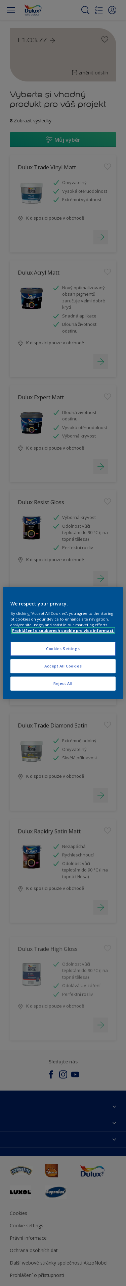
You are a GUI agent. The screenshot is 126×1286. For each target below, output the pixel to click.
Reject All (63, 683)
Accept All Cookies (63, 665)
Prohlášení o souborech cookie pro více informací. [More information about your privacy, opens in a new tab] (63, 630)
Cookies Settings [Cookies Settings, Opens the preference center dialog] (63, 648)
